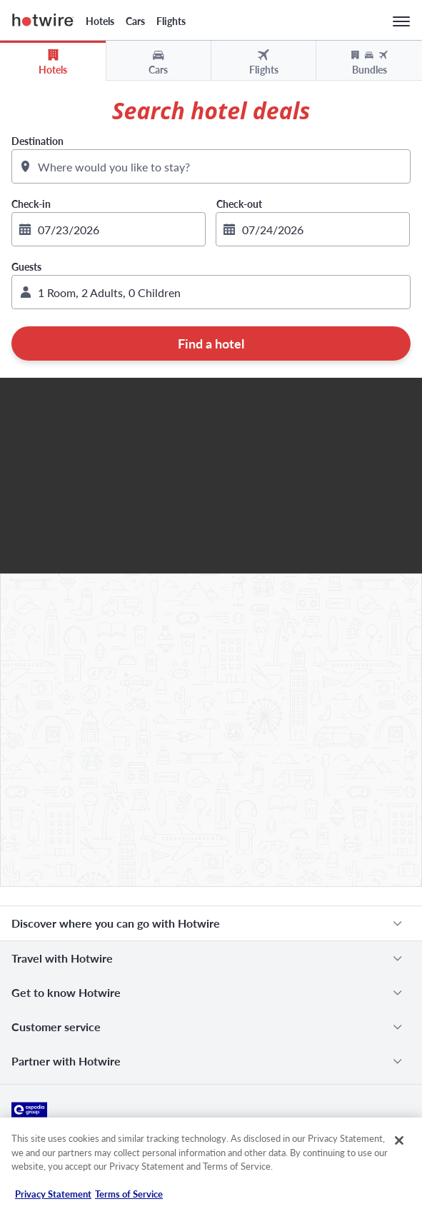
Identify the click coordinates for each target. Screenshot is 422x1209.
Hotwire (43, 20)
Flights (171, 21)
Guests (26, 267)
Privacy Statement (53, 1194)
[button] (211, 292)
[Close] (399, 1140)
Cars (135, 21)
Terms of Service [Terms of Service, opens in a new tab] (129, 1194)
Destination (37, 141)
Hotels (100, 21)
